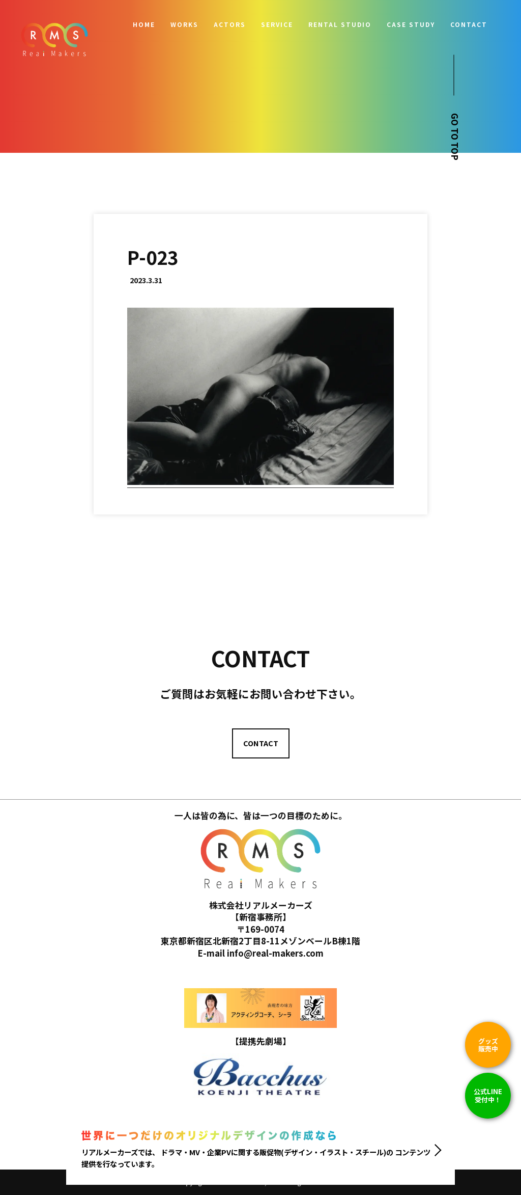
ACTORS (230, 24)
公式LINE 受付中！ (488, 1095)
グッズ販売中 (488, 1044)
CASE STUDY (411, 24)
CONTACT (468, 24)
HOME (144, 24)
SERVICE (277, 24)
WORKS (184, 24)
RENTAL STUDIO (339, 24)
